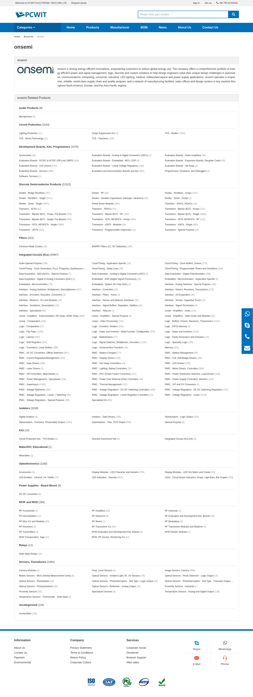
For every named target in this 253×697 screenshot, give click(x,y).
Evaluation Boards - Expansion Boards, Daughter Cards (195, 160)
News (163, 27)
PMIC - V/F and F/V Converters (182, 384)
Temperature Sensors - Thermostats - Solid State (45, 597)
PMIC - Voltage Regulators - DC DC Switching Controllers (123, 389)
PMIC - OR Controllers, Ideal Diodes (39, 374)
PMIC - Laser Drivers (31, 368)
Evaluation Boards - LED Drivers (38, 166)
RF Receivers (27, 526)
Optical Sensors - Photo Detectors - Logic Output (191, 575)
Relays (26, 545)
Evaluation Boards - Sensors (36, 171)
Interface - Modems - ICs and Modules (40, 300)
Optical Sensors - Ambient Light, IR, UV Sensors (118, 575)
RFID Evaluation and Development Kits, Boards (117, 532)
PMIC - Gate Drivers (32, 363)
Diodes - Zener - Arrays (178, 198)
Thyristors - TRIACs (104, 209)
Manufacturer (119, 27)
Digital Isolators (28, 417)
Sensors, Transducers (37, 561)
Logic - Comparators (31, 326)
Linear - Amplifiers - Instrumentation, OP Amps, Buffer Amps (52, 316)
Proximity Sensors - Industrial (181, 586)
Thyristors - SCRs (30, 209)
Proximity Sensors (30, 591)
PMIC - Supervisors (32, 384)
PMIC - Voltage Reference (35, 389)
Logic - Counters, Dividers (108, 326)
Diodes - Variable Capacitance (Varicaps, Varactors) (120, 198)
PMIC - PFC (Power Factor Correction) (114, 374)
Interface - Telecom (103, 310)
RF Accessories (28, 510)
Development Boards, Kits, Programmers (48, 146)
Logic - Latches (29, 337)
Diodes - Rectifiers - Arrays (181, 193)
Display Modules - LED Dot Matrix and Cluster (190, 472)
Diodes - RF (100, 193)
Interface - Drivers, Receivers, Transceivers (189, 289)
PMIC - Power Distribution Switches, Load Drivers (192, 374)
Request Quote (79, 3)
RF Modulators (174, 521)
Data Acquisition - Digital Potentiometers (188, 274)
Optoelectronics (33, 463)
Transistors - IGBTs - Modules (109, 224)
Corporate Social (136, 647)
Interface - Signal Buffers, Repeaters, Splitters (117, 305)
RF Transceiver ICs (104, 526)
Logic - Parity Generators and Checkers (187, 337)
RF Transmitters (28, 532)
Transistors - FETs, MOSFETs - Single (41, 224)
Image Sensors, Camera (180, 570)
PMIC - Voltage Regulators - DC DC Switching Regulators (196, 389)
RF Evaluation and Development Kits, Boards (189, 516)
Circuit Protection (34, 124)
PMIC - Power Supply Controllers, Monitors (189, 379)
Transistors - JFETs (31, 230)
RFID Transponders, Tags (34, 537)
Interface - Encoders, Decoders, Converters (42, 294)
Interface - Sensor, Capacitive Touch (185, 300)
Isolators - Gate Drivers (106, 417)
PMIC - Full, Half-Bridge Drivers (183, 358)
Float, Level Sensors (104, 570)
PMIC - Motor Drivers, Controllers (184, 368)
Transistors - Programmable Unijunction (114, 230)
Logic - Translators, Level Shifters (38, 347)
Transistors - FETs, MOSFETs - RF (185, 219)
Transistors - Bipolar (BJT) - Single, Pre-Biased (45, 219)
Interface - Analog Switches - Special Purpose (190, 284)
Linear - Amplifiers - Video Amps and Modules (190, 316)
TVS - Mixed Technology (33, 138)
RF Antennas (173, 510)
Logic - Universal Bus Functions (110, 347)
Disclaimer (133, 652)
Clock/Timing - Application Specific (111, 263)
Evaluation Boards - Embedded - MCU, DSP (115, 160)
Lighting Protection (30, 133)
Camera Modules (29, 570)
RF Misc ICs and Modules (34, 521)
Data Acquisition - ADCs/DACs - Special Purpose (45, 274)
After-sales (133, 662)
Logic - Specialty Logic (179, 342)
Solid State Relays (30, 554)
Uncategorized (31, 604)
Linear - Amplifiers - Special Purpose (112, 316)
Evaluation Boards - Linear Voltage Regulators (118, 166)
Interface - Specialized (32, 310)
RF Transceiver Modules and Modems (185, 526)
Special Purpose (174, 422)
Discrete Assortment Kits (106, 439)
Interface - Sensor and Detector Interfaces (115, 300)
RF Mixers (99, 521)
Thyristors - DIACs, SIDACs (181, 203)
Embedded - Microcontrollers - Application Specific (191, 279)
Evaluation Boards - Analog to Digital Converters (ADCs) (121, 155)
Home (71, 27)
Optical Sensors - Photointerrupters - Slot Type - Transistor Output (200, 581)
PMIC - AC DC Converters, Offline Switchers (44, 352)
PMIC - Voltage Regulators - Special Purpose (44, 400)
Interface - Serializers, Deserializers (39, 305)
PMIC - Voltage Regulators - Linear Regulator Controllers (122, 395)
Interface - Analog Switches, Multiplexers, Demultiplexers (50, 289)
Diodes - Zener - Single (34, 203)
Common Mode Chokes (33, 246)
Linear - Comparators (32, 321)
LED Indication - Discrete (107, 477)
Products (92, 27)
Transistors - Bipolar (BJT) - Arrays (185, 209)
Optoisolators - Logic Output (182, 417)
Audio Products (31, 107)
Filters (26, 237)
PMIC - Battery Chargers (106, 352)
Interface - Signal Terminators (181, 305)
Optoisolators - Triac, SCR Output (111, 422)
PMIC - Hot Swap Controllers (108, 363)
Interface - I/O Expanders (180, 294)
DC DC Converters (30, 494)
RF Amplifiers (101, 510)
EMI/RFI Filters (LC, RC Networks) (112, 246)
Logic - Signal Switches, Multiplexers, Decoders (119, 342)
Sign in (196, 3)
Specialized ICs (102, 400)
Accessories (27, 155)
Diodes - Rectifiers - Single (36, 198)
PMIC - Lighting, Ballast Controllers (111, 368)
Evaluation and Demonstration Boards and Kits (118, 171)
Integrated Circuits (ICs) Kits (180, 439)
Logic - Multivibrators (104, 337)
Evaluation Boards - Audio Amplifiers (185, 155)
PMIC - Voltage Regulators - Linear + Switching (45, 395)
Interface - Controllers (105, 289)
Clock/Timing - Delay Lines (107, 268)
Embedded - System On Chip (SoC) (111, 284)
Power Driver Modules (106, 203)
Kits (24, 430)
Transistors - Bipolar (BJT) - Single (185, 214)
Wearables (26, 455)
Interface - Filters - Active (106, 294)
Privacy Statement (81, 647)
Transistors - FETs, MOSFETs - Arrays (114, 219)
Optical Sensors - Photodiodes (36, 581)
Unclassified (28, 613)
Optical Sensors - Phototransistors (38, 586)
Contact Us (210, 27)
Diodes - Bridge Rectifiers (34, 193)
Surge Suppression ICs (105, 133)
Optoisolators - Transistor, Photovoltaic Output (45, 422)
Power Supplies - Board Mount (40, 485)
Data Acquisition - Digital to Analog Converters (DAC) (47, 279)
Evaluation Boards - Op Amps (181, 166)
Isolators (28, 408)
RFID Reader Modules (177, 532)
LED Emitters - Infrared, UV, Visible (39, 477)
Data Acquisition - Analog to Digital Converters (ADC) (120, 274)
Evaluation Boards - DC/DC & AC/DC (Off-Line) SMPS (49, 160)
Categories (26, 27)
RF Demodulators (30, 516)
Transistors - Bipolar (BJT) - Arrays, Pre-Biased (45, 214)
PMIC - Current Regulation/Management (42, 358)
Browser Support (136, 657)
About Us (184, 27)
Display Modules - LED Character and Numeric (118, 472)
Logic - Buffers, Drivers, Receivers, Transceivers (192, 321)
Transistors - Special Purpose (182, 230)
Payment (19, 657)
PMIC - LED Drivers (177, 363)
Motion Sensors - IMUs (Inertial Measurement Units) (46, 575)
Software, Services (30, 176)
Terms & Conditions (81, 652)
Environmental (22, 662)
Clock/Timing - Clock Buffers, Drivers (186, 263)
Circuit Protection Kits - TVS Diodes (38, 439)
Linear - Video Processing (108, 321)
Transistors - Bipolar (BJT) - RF (110, 214)
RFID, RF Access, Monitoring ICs (111, 537)
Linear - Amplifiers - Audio (180, 310)
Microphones (27, 116)
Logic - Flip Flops (31, 331)
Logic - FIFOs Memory (177, 326)
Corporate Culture (80, 662)
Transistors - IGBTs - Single (181, 224)
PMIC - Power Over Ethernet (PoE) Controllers (117, 379)
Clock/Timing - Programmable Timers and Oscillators (194, 268)
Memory (172, 347)
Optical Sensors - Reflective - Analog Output (116, 586)
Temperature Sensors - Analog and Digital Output (192, 591)
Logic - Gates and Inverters (182, 331)
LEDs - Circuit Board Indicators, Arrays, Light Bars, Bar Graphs (199, 477)
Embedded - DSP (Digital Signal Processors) (116, 279)
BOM (144, 27)
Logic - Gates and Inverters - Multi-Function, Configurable (123, 331)
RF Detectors (100, 516)
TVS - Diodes (175, 133)
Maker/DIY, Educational (35, 446)
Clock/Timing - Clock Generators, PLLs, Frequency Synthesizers (54, 268)
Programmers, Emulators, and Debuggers (187, 171)
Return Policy (78, 657)
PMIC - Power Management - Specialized (42, 379)
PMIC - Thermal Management (109, 384)
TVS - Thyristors (103, 138)
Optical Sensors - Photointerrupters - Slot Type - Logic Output (125, 581)
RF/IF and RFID (32, 502)
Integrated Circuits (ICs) (39, 254)
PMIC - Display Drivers (106, 358)
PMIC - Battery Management (181, 352)
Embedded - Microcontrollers (35, 284)
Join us (208, 3)
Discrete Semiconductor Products (45, 184)
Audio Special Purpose (33, 263)
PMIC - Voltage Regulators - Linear (186, 395)
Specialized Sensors (104, 591)
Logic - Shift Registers (33, 342)
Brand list (28, 36)
